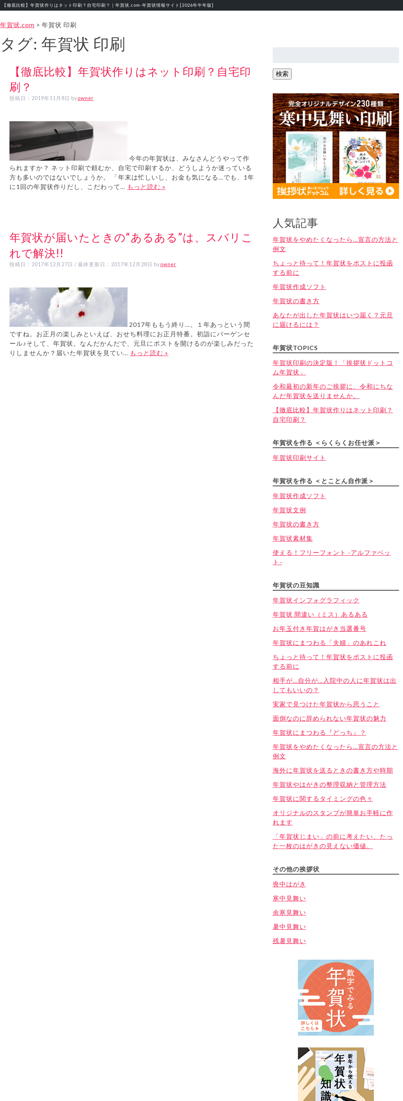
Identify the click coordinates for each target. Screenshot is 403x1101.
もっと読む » (146, 186)
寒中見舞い (289, 898)
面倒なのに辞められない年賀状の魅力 (329, 718)
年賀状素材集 (293, 538)
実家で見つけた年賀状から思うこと (326, 704)
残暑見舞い (289, 940)
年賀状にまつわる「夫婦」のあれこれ (329, 642)
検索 (282, 73)
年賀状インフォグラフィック (316, 600)
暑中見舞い (289, 926)
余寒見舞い (289, 912)
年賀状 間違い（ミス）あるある (320, 614)
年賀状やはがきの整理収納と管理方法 (329, 784)
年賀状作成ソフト (299, 286)
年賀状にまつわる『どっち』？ (319, 732)
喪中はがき (289, 884)
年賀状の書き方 (296, 300)
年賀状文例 (289, 509)
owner (86, 98)
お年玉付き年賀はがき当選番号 (319, 628)
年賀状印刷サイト (299, 457)
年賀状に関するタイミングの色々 (323, 798)
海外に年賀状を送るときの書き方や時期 (333, 770)
